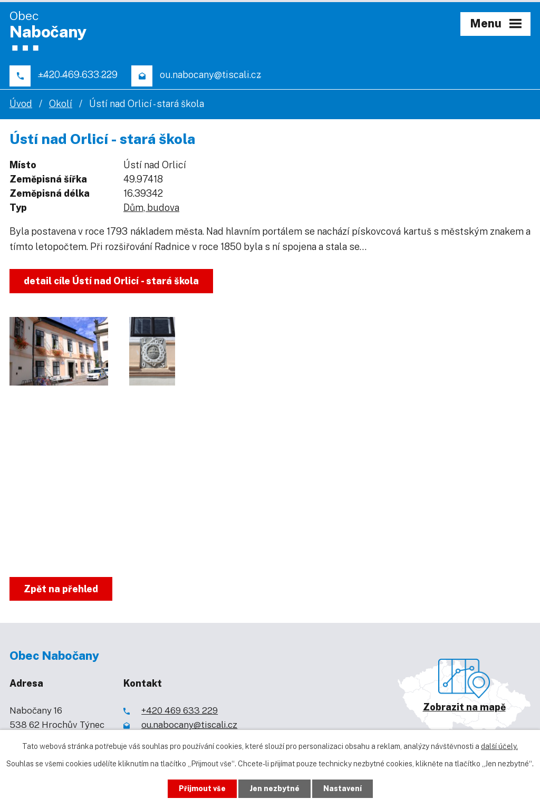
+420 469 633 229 (179, 710)
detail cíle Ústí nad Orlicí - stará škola (111, 280)
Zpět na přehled (61, 588)
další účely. (499, 746)
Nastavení (342, 788)
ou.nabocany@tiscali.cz (189, 724)
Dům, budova (151, 207)
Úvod (20, 103)
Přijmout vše (202, 788)
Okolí (60, 103)
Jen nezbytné (274, 788)
